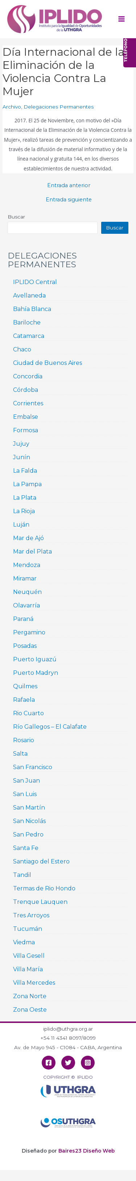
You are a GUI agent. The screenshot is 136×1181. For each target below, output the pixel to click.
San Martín (29, 807)
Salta (20, 753)
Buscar (16, 217)
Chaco (22, 349)
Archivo (12, 107)
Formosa (25, 430)
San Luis (25, 794)
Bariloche (27, 322)
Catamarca (28, 335)
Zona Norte (29, 996)
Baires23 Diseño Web (86, 1151)
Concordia (27, 376)
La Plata (24, 497)
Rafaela (24, 699)
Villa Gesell (29, 955)
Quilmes (25, 686)
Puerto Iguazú (35, 659)
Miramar (25, 578)
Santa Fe (25, 848)
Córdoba (25, 389)
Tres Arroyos (31, 915)
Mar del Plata (32, 551)
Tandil (22, 874)
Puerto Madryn (35, 672)
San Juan (26, 780)
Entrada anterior (68, 185)
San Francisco (32, 767)
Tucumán (27, 928)
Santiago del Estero (41, 861)
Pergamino (29, 632)
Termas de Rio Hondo (44, 888)
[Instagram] (88, 1063)
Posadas (25, 645)
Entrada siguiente (69, 199)
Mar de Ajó (28, 538)
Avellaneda (29, 295)
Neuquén (27, 591)
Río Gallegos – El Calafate (50, 726)
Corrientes (28, 403)
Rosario (23, 740)
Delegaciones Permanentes (59, 107)
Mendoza (26, 565)
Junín (21, 457)
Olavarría (26, 605)
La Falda (25, 470)
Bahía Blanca (32, 309)
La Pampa (27, 484)
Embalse (25, 416)
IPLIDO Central (35, 282)
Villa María (28, 969)
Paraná (23, 618)
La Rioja (24, 511)
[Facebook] (48, 1063)
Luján (21, 524)
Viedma (24, 942)
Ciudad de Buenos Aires (47, 362)
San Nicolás (29, 821)
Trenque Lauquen (40, 901)
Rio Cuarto (28, 713)
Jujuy (21, 443)
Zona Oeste (30, 1009)
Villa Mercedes (34, 982)
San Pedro (28, 834)
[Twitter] (68, 1063)
